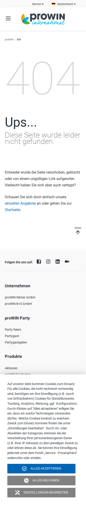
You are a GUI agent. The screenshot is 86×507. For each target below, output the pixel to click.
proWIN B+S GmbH (18, 304)
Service (36, 4)
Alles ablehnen (41, 480)
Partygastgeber (16, 342)
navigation (8, 18)
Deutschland (65, 4)
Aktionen (11, 368)
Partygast (12, 336)
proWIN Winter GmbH (20, 297)
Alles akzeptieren (41, 468)
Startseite (12, 210)
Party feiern (13, 329)
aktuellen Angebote (20, 203)
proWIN (9, 39)
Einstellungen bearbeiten (41, 492)
